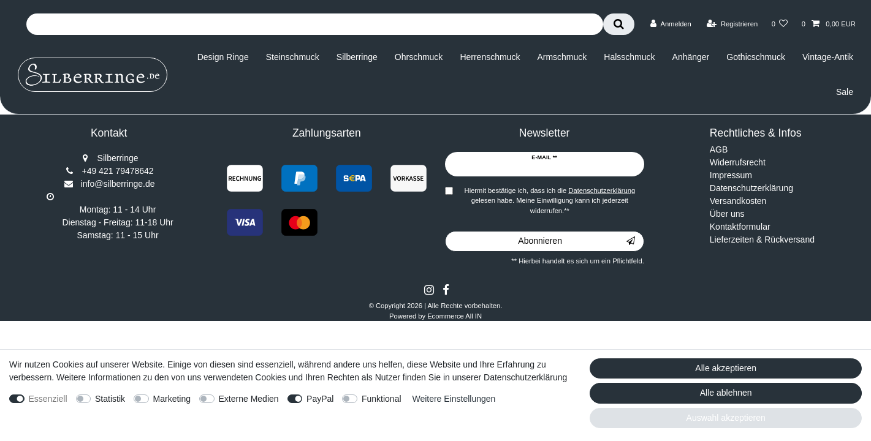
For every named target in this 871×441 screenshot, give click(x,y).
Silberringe (357, 57)
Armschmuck (562, 57)
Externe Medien (249, 399)
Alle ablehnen (726, 393)
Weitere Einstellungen (453, 399)
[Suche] (618, 24)
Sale (844, 92)
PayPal (319, 399)
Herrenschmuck (490, 57)
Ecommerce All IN (454, 316)
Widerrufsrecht (738, 162)
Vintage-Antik (827, 57)
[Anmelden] (671, 24)
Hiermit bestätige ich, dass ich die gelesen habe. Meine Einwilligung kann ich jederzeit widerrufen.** (550, 201)
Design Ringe (223, 57)
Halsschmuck (629, 57)
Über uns (727, 214)
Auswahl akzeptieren (726, 418)
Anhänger (691, 57)
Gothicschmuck (755, 57)
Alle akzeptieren (725, 368)
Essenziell (48, 399)
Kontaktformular (740, 227)
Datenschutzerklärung (751, 188)
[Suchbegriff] (314, 24)
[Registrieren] (732, 24)
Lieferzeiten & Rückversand (762, 239)
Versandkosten (738, 201)
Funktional (381, 399)
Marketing (172, 399)
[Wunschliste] (779, 24)
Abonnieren (576, 241)
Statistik (110, 399)
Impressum (731, 175)
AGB (719, 149)
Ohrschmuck (419, 57)
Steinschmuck (292, 57)
